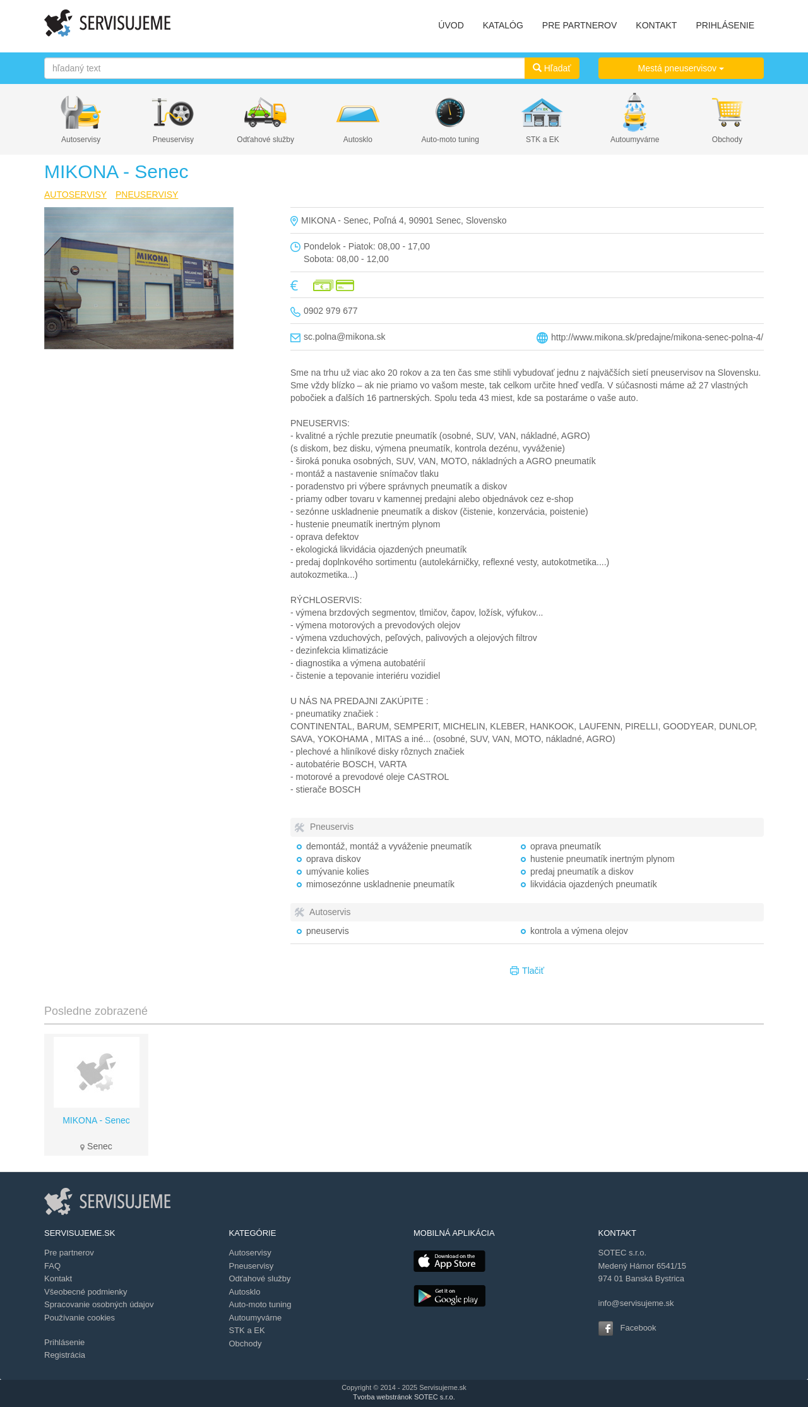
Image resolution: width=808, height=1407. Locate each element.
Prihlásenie (64, 1342)
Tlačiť (527, 971)
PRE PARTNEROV (579, 25)
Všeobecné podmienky (86, 1291)
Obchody (727, 139)
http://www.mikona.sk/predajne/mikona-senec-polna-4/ (657, 337)
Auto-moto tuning (449, 139)
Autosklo (357, 139)
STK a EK (542, 139)
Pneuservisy (173, 139)
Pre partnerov (69, 1252)
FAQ (52, 1266)
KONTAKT (656, 25)
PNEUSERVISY (147, 194)
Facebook (638, 1327)
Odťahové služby (265, 139)
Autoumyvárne (634, 139)
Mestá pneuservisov (681, 68)
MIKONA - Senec (96, 1120)
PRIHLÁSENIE (725, 25)
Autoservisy (80, 139)
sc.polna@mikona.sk (344, 337)
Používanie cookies (79, 1317)
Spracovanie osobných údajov (98, 1304)
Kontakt (58, 1278)
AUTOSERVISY (75, 194)
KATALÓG (503, 25)
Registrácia (64, 1355)
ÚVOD (450, 25)
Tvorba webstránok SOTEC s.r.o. (403, 1397)
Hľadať (552, 68)
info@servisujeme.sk (636, 1303)
